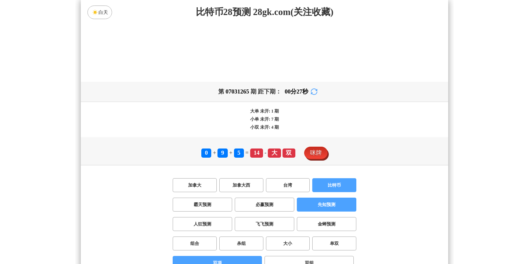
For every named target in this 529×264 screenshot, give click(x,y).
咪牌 (316, 153)
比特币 (334, 185)
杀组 (241, 243)
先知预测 (326, 204)
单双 (334, 243)
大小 (287, 243)
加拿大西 (241, 185)
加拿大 (194, 185)
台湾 (287, 185)
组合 (194, 243)
